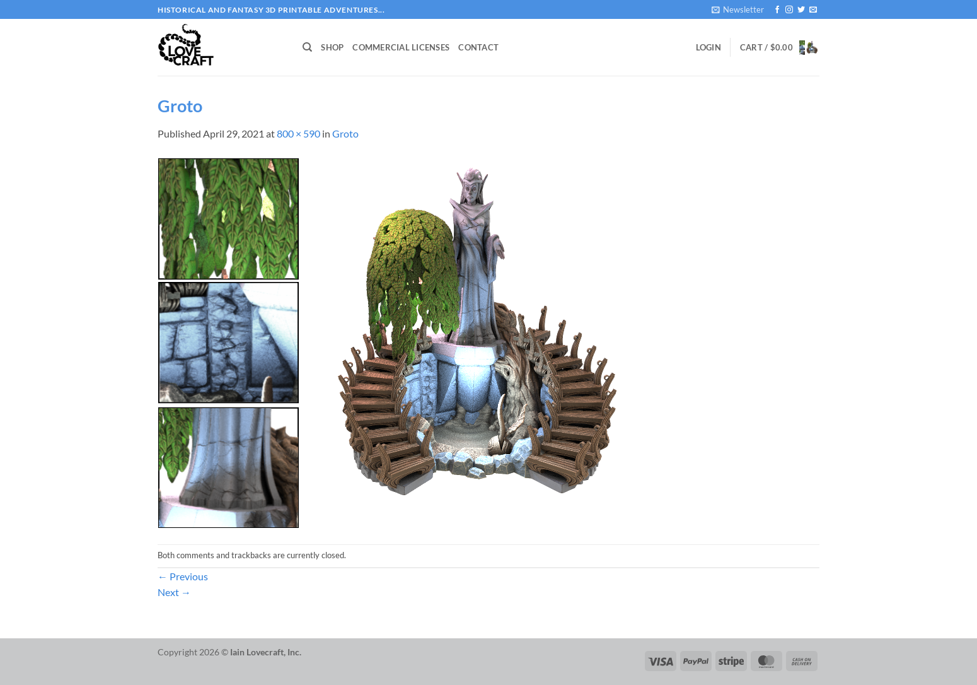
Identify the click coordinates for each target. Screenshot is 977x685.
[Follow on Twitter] (801, 10)
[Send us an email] (813, 10)
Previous (183, 576)
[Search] (307, 47)
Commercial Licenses (400, 47)
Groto (345, 133)
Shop (332, 47)
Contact (478, 47)
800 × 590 (298, 133)
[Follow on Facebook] (777, 10)
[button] (738, 9)
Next (174, 592)
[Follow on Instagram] (789, 10)
